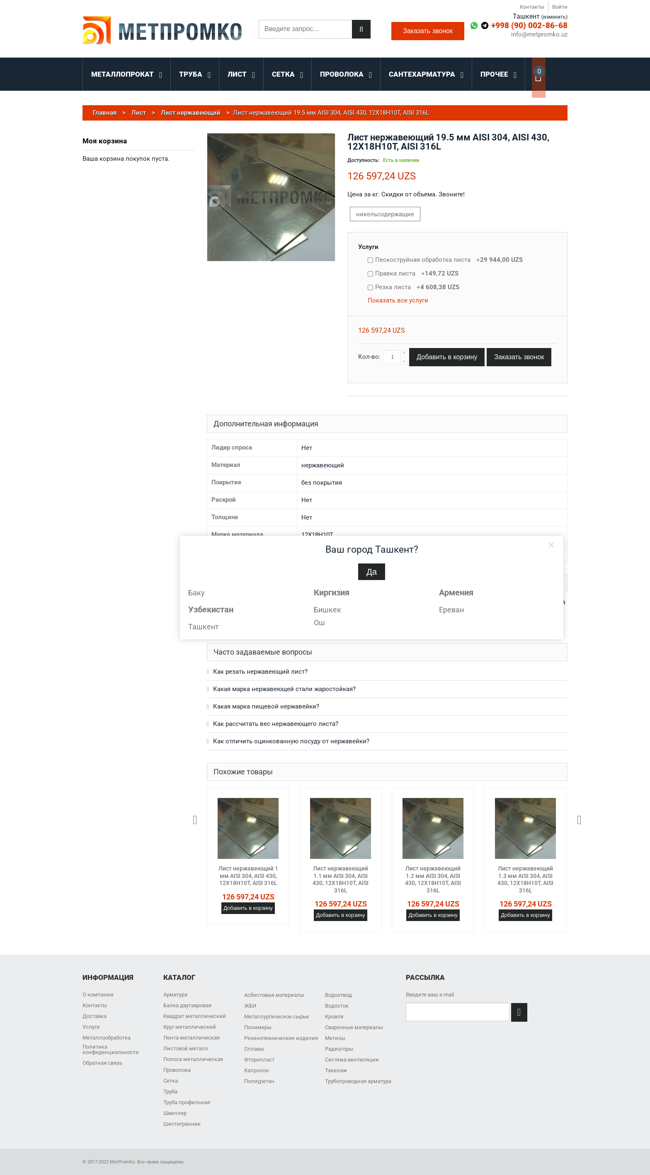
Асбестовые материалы (274, 995)
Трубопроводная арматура (358, 1081)
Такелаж (336, 1070)
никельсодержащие (385, 214)
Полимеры (258, 1027)
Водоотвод (338, 995)
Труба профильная (186, 1102)
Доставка (94, 1016)
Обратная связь (102, 1063)
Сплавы (254, 1049)
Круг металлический (189, 1027)
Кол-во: (369, 356)
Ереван (451, 609)
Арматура (175, 994)
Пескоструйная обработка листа (449, 260)
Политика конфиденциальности (110, 1049)
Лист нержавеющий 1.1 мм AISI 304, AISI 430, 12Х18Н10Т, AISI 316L (341, 879)
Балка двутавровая (187, 1005)
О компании (98, 994)
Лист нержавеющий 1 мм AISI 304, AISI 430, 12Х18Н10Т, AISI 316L (248, 875)
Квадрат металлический (194, 1016)
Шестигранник (182, 1124)
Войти (560, 7)
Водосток (337, 1005)
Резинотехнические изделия (281, 1038)
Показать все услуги (398, 300)
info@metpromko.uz (539, 34)
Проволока (177, 1070)
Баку (196, 592)
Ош (319, 622)
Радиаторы (339, 1049)
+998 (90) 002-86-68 (529, 25)
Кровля (334, 1016)
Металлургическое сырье (276, 1016)
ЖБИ (250, 1005)
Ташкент (203, 626)
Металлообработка (106, 1037)
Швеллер (175, 1113)
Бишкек (327, 609)
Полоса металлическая (193, 1059)
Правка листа (416, 273)
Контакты (532, 7)
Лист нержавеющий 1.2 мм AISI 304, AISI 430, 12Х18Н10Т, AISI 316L (433, 879)
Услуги (368, 247)
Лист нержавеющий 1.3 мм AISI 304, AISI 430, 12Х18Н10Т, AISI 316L (525, 879)
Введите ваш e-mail (430, 994)
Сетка (170, 1080)
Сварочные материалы (354, 1027)
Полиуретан (259, 1081)
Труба (170, 1091)
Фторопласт (259, 1059)
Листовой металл (185, 1048)
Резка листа (417, 287)
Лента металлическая (191, 1037)
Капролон (256, 1070)
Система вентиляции (352, 1059)
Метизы (335, 1038)
